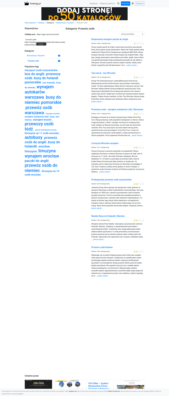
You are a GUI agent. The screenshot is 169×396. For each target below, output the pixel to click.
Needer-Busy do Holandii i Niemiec (108, 216)
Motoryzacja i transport (65, 23)
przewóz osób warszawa (38, 110)
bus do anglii (35, 74)
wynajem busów (42, 119)
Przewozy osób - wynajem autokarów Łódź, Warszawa (117, 109)
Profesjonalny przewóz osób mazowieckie (111, 179)
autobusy (34, 137)
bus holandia (49, 82)
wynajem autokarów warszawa (39, 92)
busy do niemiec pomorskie (43, 100)
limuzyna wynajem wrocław (42, 153)
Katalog (41, 23)
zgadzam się (73, 391)
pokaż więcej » (132, 65)
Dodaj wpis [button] (125, 3)
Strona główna (30, 23)
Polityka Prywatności (113, 391)
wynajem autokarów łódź (37, 116)
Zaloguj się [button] (139, 3)
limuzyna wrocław (53, 114)
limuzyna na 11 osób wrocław (42, 133)
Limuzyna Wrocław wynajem (105, 143)
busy (52, 116)
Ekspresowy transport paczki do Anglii (109, 39)
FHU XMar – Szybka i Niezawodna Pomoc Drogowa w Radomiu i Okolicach (98, 387)
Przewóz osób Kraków (102, 247)
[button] (118, 3)
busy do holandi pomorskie (41, 80)
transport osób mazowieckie (41, 70)
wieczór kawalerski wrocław (46, 130)
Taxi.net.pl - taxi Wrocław (103, 73)
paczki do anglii (37, 161)
